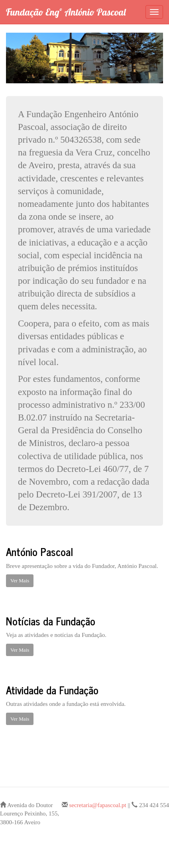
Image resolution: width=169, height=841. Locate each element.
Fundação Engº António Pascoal (66, 12)
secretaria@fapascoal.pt (97, 805)
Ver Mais (19, 581)
